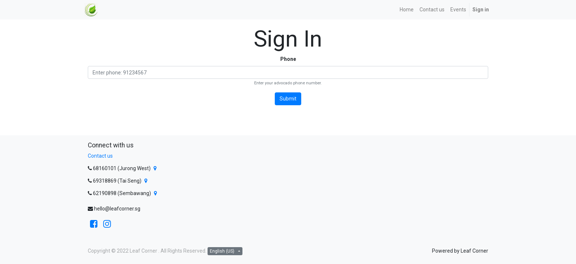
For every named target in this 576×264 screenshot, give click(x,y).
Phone (288, 59)
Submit (288, 99)
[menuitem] (407, 9)
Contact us (100, 156)
